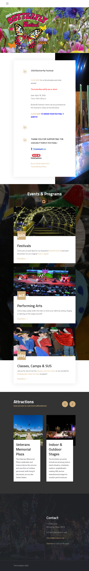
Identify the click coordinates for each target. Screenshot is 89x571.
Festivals (24, 245)
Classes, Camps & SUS (34, 366)
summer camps (49, 371)
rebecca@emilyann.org (55, 538)
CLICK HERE (35, 80)
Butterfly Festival (54, 251)
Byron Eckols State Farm (40, 164)
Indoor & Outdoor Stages (55, 449)
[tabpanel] (44, 30)
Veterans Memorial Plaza (23, 449)
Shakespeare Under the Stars (28, 374)
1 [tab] (44, 49)
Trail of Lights (43, 254)
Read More (22, 259)
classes (40, 371)
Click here (50, 544)
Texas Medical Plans (38, 167)
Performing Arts (29, 305)
